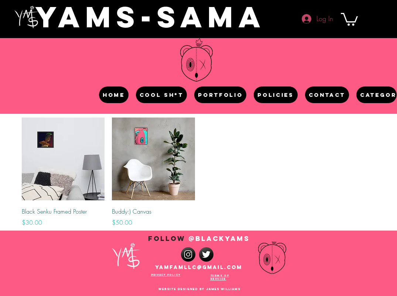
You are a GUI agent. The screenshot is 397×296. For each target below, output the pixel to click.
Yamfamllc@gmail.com (198, 267)
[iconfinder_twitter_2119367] (206, 254)
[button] (349, 18)
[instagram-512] (188, 254)
